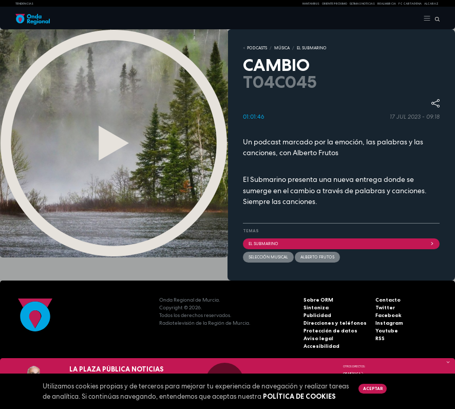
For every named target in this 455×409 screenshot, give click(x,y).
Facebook (388, 315)
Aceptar (373, 388)
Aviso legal (318, 338)
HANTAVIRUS (310, 4)
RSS (380, 338)
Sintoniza (316, 307)
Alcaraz (431, 4)
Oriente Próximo (334, 4)
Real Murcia (386, 4)
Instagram (389, 323)
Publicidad (317, 315)
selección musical (268, 256)
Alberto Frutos (317, 256)
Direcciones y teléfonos (335, 323)
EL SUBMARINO (312, 47)
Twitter (385, 307)
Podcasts (257, 47)
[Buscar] (435, 18)
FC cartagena (410, 4)
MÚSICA (282, 47)
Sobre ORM (318, 299)
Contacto (388, 299)
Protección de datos (330, 330)
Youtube (386, 330)
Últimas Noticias (362, 4)
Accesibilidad (321, 346)
